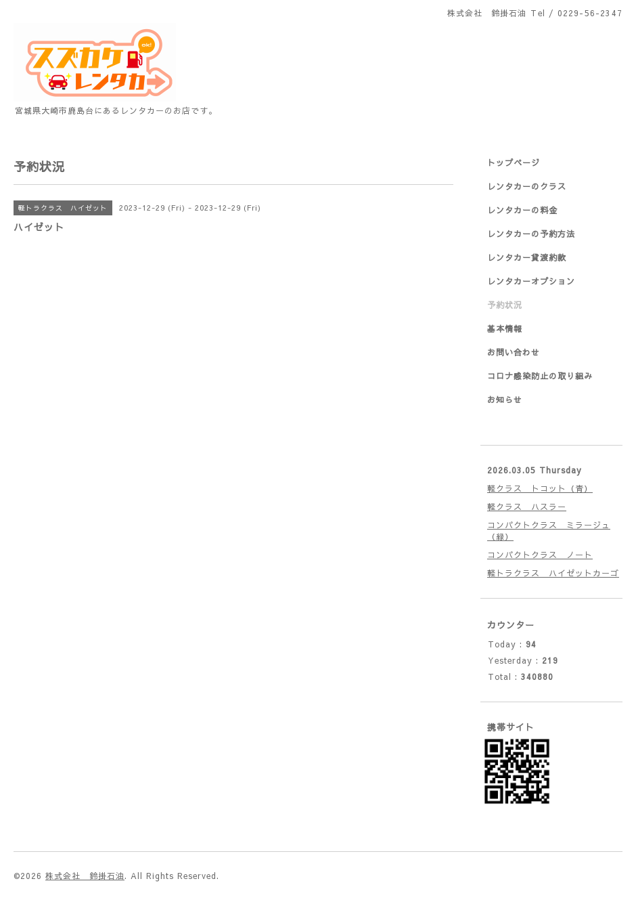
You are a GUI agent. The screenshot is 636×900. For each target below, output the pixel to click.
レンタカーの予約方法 (531, 233)
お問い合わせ (513, 352)
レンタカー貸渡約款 (526, 257)
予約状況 (504, 304)
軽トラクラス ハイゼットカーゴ (553, 572)
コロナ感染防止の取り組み (540, 375)
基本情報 (504, 328)
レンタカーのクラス (526, 186)
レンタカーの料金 (522, 210)
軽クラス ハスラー (526, 506)
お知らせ (504, 399)
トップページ (513, 162)
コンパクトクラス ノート (540, 554)
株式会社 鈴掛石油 (84, 875)
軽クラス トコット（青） (540, 488)
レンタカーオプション (531, 281)
